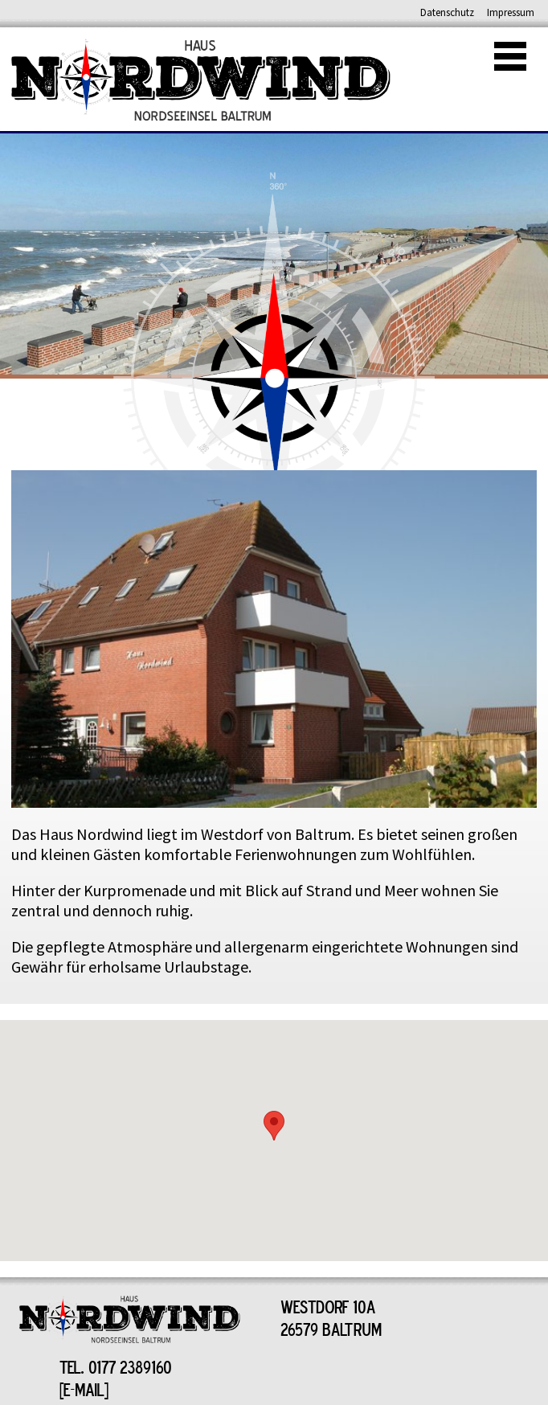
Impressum (510, 12)
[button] (274, 1126)
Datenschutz (447, 12)
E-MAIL (83, 1389)
